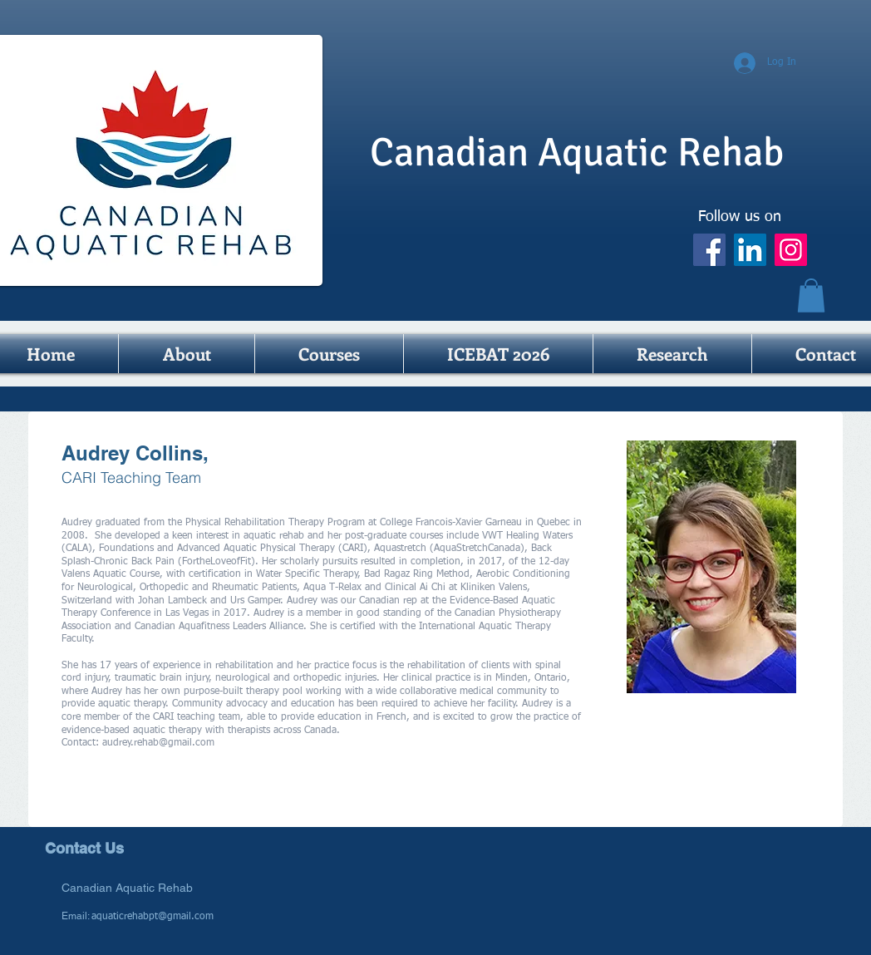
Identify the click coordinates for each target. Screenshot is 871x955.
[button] (811, 295)
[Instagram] (791, 250)
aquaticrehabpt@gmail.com (152, 917)
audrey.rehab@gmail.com (158, 743)
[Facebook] (709, 250)
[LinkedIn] (750, 250)
